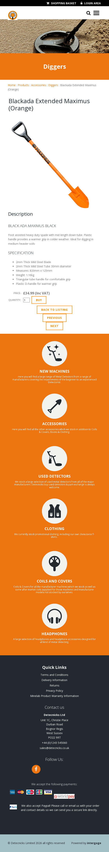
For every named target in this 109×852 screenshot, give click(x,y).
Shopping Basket (63, 3)
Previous (54, 318)
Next (54, 326)
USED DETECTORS (54, 476)
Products (23, 85)
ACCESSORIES (54, 423)
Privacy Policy (54, 690)
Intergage (94, 843)
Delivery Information (54, 680)
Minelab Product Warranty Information (54, 696)
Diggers (53, 85)
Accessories (38, 85)
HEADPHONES (54, 633)
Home (12, 85)
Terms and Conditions (54, 675)
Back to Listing (54, 309)
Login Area (92, 3)
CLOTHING (54, 528)
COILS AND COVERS (54, 581)
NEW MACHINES (54, 371)
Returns (54, 685)
